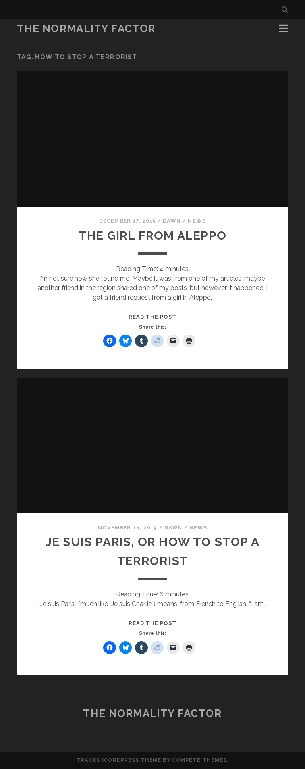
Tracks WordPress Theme (118, 760)
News (196, 221)
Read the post (152, 317)
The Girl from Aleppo (152, 235)
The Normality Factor (86, 29)
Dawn (172, 221)
